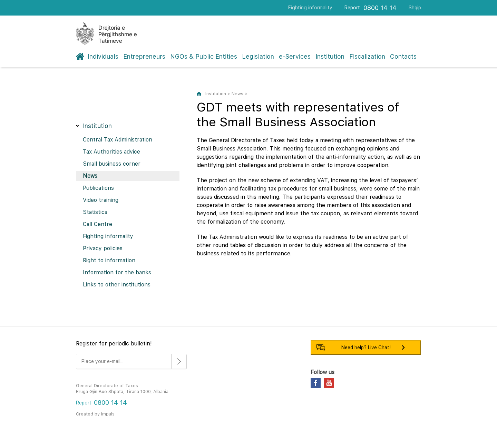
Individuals (103, 56)
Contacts (403, 56)
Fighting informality (310, 7)
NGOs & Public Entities (203, 56)
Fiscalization (367, 56)
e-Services (295, 56)
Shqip (415, 7)
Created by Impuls (95, 414)
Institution (329, 56)
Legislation (258, 56)
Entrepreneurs (144, 56)
